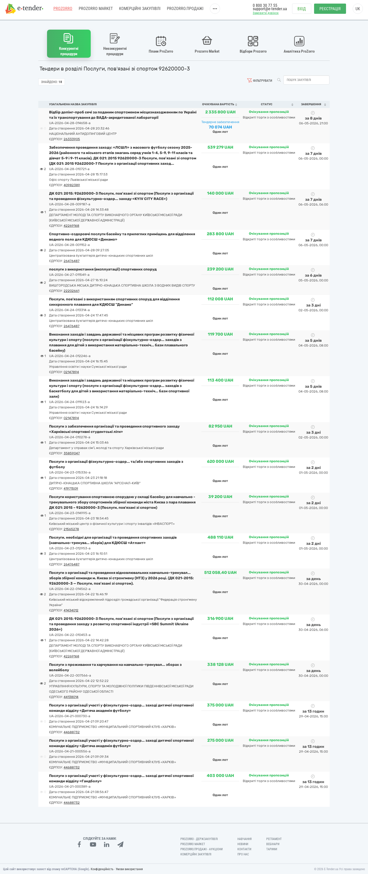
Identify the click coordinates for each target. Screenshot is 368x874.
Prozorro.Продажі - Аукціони (201, 848)
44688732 (72, 732)
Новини (242, 843)
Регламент (274, 838)
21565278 (71, 528)
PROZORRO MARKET (96, 10)
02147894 (71, 371)
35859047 (72, 453)
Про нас (243, 853)
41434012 (71, 610)
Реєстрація (330, 10)
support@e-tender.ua (270, 10)
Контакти (244, 848)
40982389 (72, 184)
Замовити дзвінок (266, 14)
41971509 (71, 488)
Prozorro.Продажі (185, 10)
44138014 (71, 696)
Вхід (301, 10)
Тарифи (271, 848)
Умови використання (129, 868)
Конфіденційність (102, 868)
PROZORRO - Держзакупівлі (199, 838)
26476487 (71, 260)
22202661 (71, 290)
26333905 (72, 138)
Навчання (244, 838)
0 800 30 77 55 (265, 7)
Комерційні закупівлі (139, 10)
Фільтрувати (262, 80)
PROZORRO (62, 10)
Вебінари (272, 843)
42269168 (71, 225)
